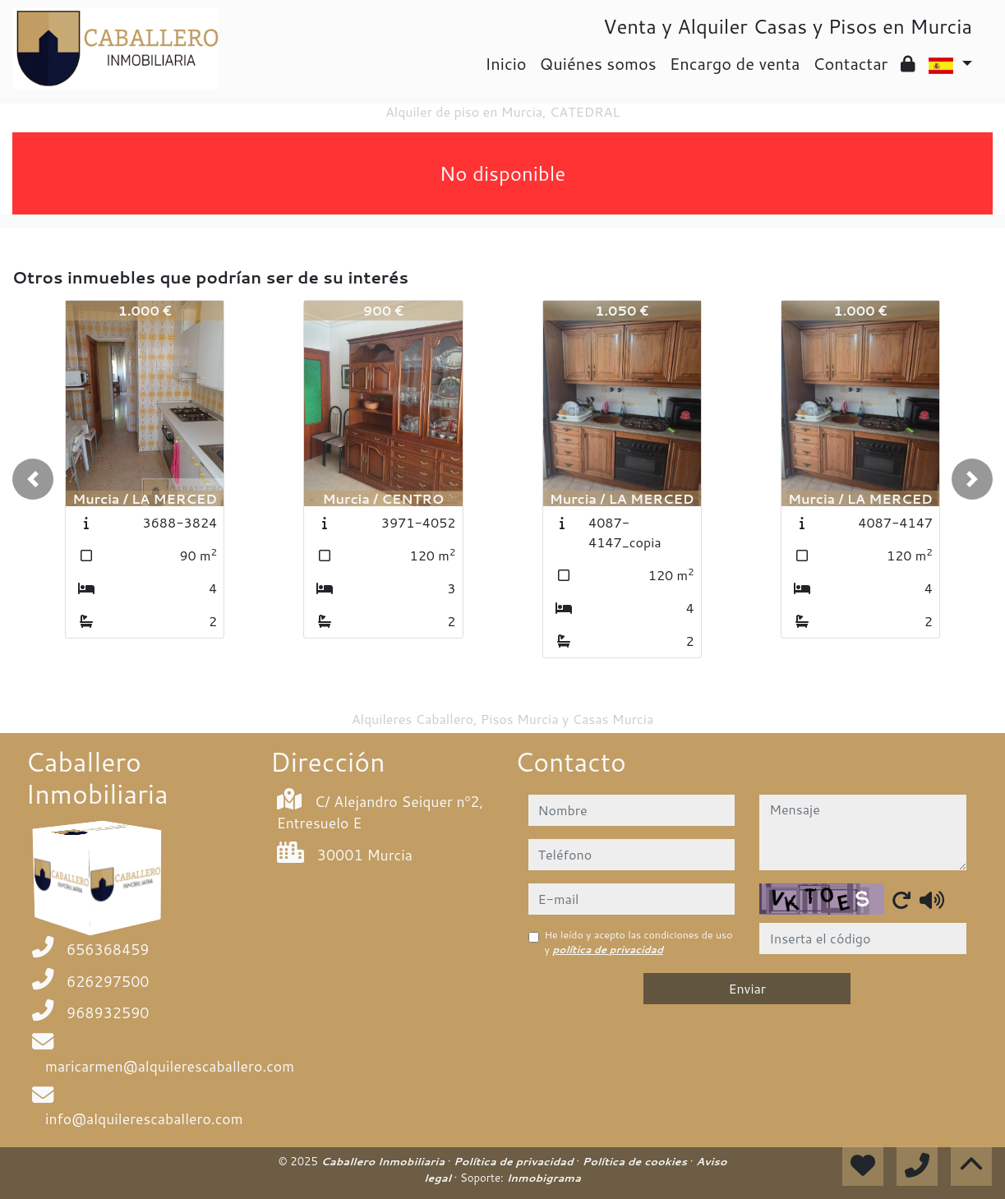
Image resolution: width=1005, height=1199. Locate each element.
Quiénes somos (598, 63)
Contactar (850, 63)
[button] (32, 479)
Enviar (747, 988)
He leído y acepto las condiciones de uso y (639, 942)
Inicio (505, 63)
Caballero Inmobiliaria (383, 1161)
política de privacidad (607, 950)
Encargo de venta (735, 63)
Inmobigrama (543, 1177)
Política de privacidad (515, 1161)
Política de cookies (636, 1161)
